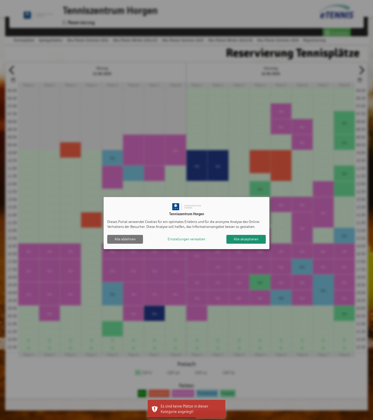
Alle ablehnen (125, 239)
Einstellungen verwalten (186, 239)
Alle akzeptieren (246, 239)
